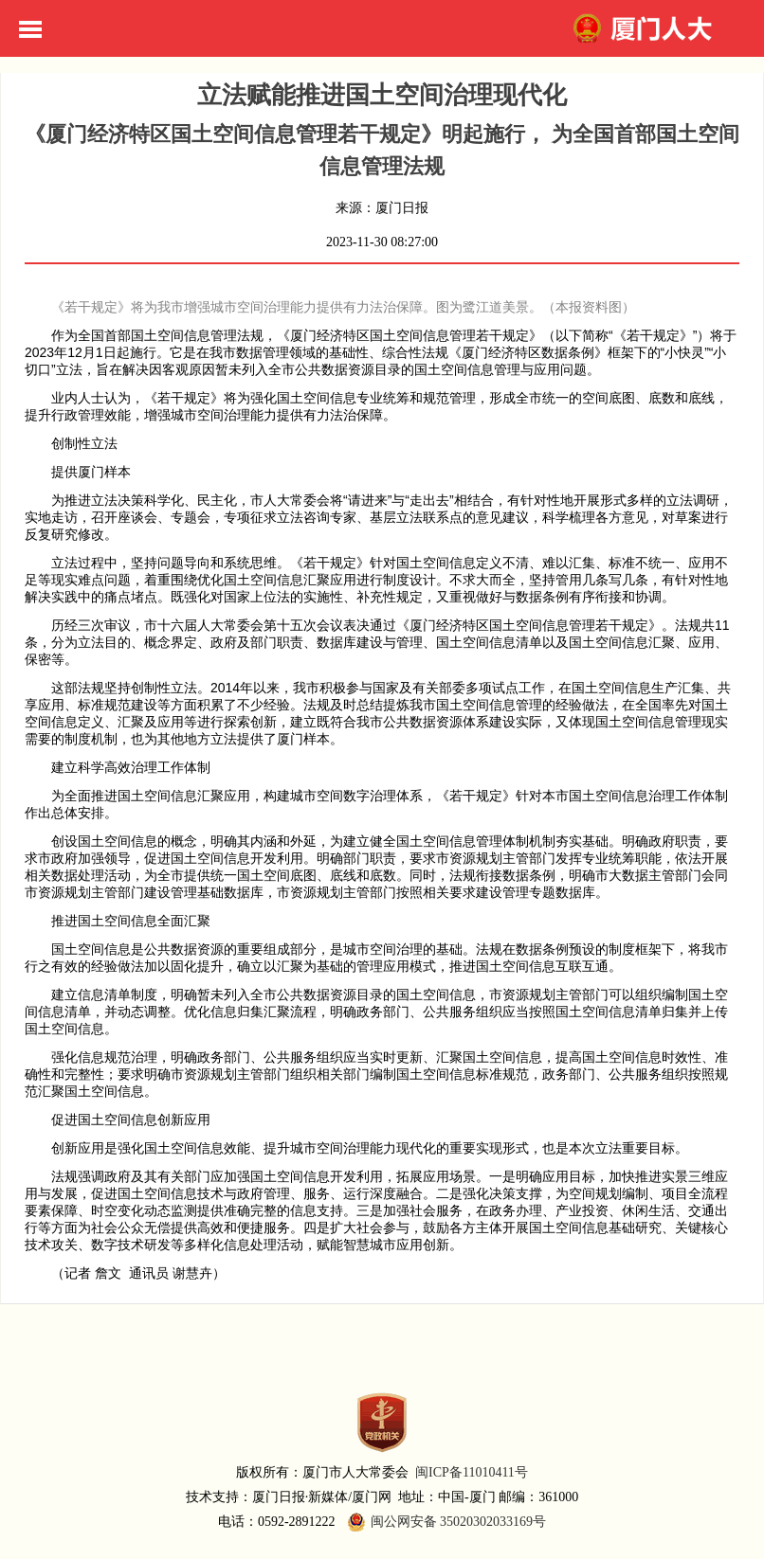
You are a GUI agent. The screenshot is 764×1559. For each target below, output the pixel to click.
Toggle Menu (30, 29)
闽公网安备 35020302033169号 (444, 1522)
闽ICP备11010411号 (471, 1472)
